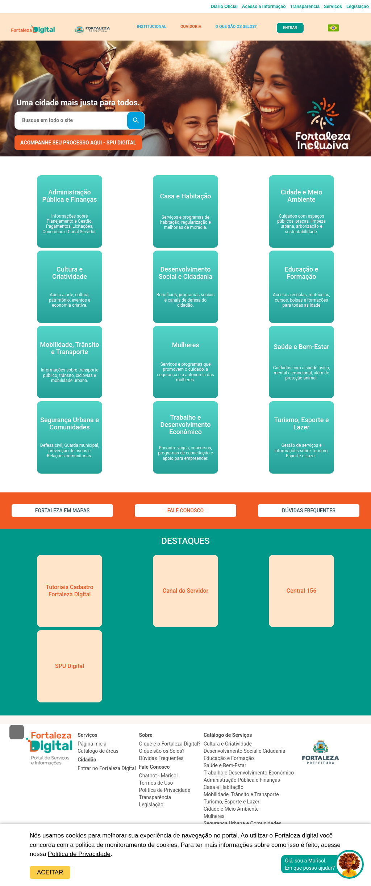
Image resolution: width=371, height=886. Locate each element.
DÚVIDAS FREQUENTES (308, 510)
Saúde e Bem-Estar (225, 765)
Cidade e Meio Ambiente (231, 809)
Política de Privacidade (79, 854)
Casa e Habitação (223, 787)
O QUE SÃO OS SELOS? (236, 26)
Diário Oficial (224, 6)
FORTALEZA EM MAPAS (62, 510)
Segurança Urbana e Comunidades (243, 823)
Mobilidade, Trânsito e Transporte (241, 794)
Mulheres (214, 816)
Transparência (305, 6)
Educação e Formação (229, 758)
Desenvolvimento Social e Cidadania (244, 751)
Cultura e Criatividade (228, 744)
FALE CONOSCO (185, 510)
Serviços (333, 6)
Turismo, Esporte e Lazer (231, 802)
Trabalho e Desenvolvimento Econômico (249, 773)
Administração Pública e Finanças (242, 780)
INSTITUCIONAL (151, 26)
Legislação (357, 6)
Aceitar (50, 872)
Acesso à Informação (264, 6)
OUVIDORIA (190, 26)
